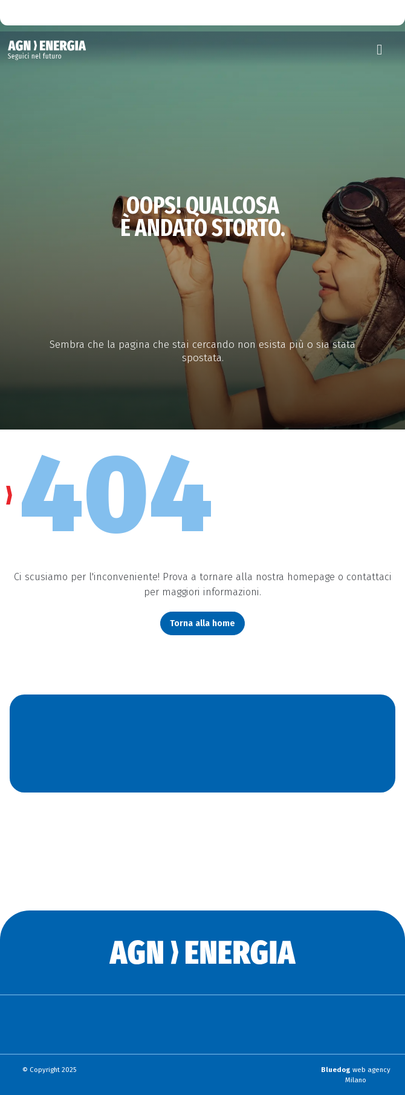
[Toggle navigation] (379, 49)
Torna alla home (202, 623)
